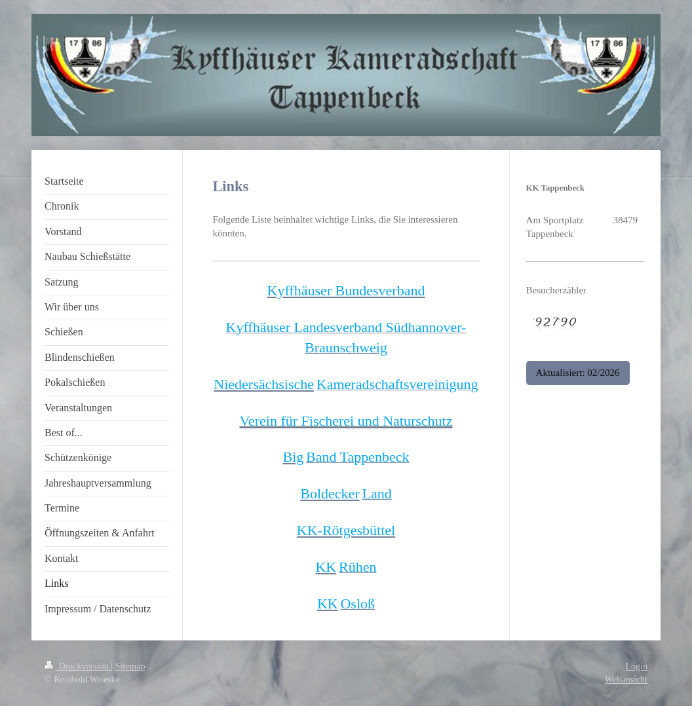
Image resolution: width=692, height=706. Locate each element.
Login (636, 666)
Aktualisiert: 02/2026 (578, 372)
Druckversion (78, 666)
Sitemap (130, 666)
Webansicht (626, 679)
